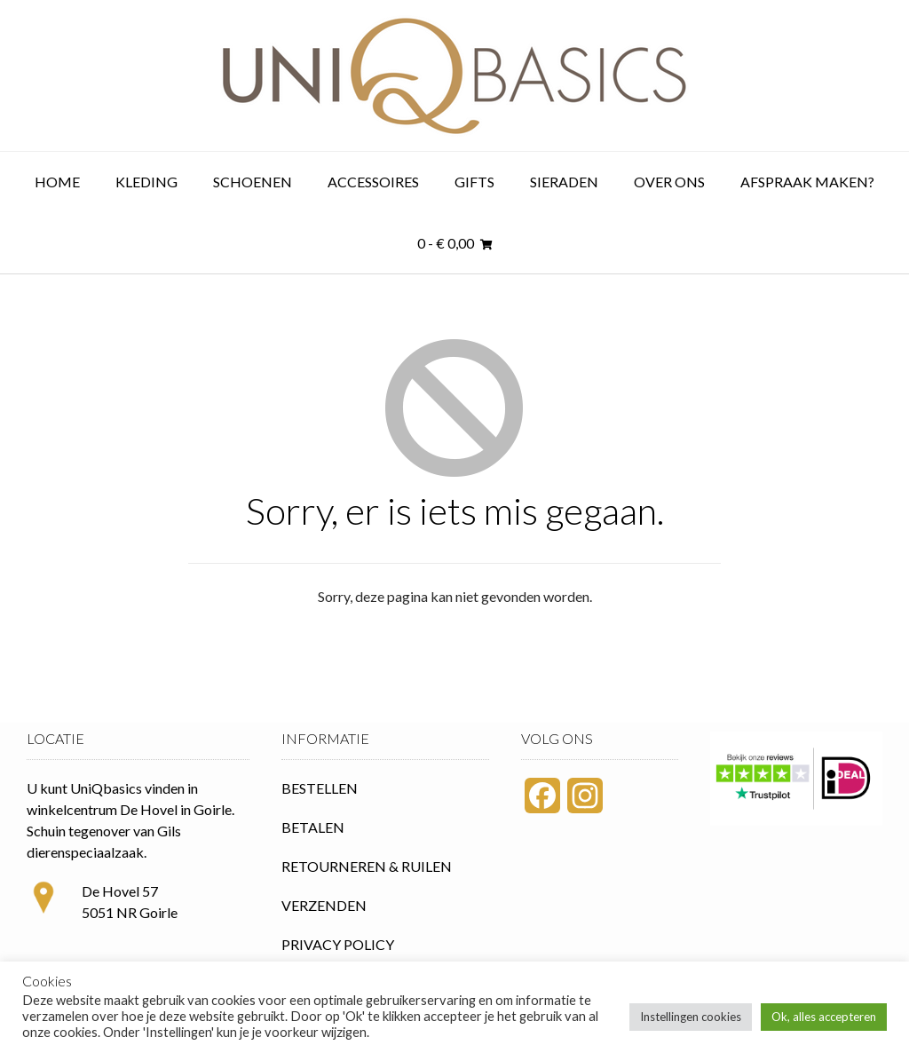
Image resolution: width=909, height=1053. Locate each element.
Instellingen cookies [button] (690, 1016)
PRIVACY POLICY (337, 944)
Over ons (669, 181)
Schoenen (252, 181)
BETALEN (312, 827)
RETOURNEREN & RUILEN (366, 866)
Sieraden (564, 181)
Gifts (474, 181)
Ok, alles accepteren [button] (823, 1016)
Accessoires (373, 181)
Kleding (146, 181)
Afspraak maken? (807, 181)
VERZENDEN (324, 905)
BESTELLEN (319, 788)
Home (57, 181)
